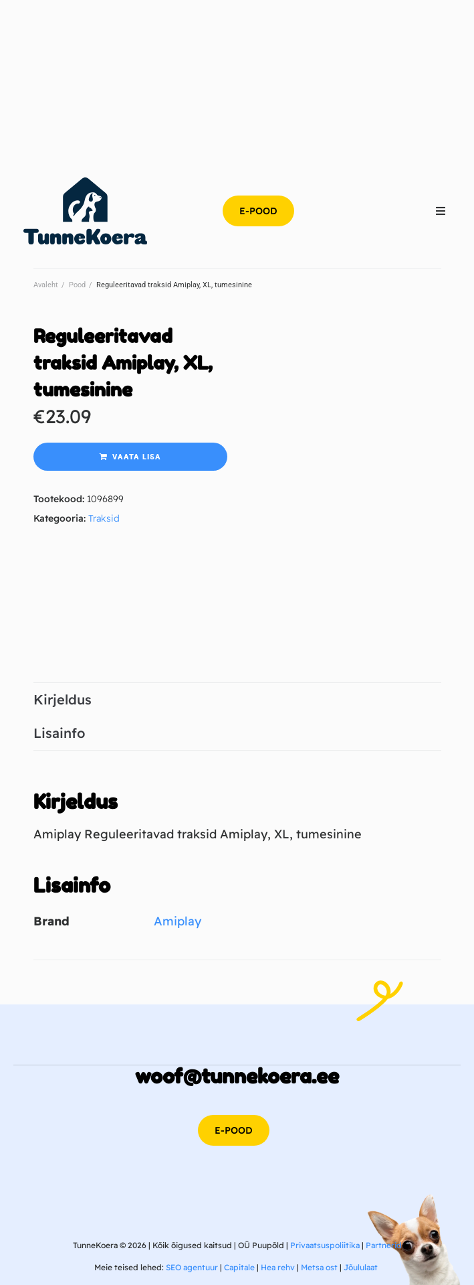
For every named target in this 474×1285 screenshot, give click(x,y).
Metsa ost (319, 1267)
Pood (77, 285)
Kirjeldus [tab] (62, 699)
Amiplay (177, 921)
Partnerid (384, 1245)
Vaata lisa (136, 457)
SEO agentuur (192, 1267)
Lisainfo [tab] (59, 733)
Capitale (239, 1267)
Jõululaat (361, 1267)
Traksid (104, 518)
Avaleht (45, 285)
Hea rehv (278, 1267)
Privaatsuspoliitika (325, 1245)
